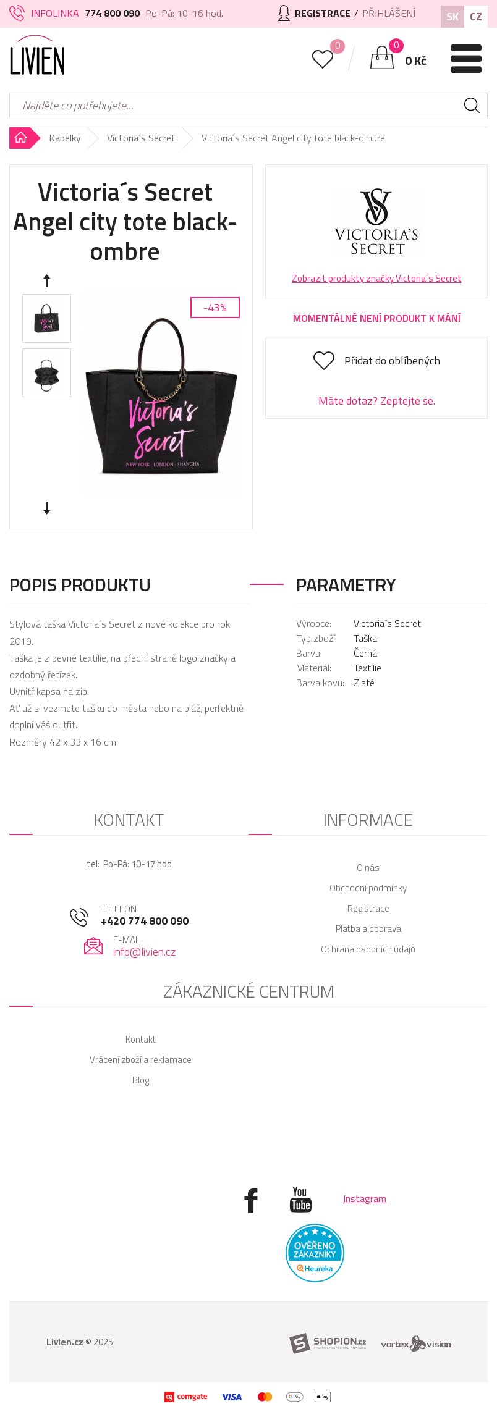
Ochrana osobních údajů (368, 949)
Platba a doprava (368, 929)
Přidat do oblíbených (392, 360)
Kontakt (140, 1039)
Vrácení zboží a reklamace (141, 1060)
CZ (476, 16)
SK (452, 16)
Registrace (368, 908)
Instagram (364, 1198)
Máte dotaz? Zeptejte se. (376, 400)
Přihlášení (388, 13)
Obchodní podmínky (368, 888)
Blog (140, 1080)
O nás (368, 867)
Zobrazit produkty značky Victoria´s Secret (377, 278)
